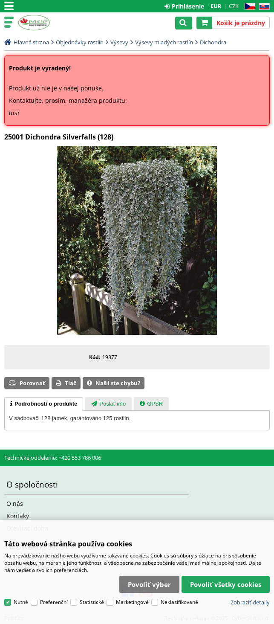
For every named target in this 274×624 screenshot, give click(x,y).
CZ (248, 6)
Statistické (92, 602)
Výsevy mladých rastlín (164, 42)
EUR (216, 6)
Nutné (21, 602)
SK (263, 6)
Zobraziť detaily (250, 602)
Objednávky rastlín (80, 42)
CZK (234, 6)
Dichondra (213, 42)
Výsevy (119, 42)
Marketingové (132, 602)
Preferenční (54, 602)
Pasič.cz (43, 23)
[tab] (43, 404)
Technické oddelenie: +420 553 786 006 (52, 457)
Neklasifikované (179, 602)
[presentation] (44, 404)
